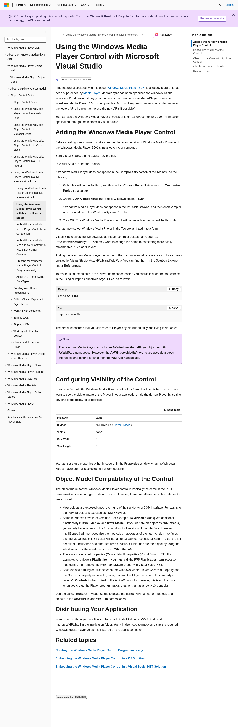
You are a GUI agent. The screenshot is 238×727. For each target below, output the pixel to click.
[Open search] (220, 5)
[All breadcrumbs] (59, 35)
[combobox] (25, 40)
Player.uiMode (122, 424)
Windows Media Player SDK (125, 87)
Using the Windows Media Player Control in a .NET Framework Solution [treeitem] (31, 193)
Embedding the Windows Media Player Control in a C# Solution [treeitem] (31, 229)
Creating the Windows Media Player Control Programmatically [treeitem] (29, 265)
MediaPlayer (91, 93)
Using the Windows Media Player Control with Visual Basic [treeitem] (28, 145)
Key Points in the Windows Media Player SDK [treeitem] (26, 419)
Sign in (230, 4)
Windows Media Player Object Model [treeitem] (27, 79)
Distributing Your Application (209, 66)
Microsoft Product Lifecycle (109, 16)
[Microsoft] (6, 5)
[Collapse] (45, 32)
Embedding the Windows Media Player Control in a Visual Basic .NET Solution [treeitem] (31, 247)
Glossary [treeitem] (12, 410)
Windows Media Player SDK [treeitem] (23, 47)
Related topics (201, 71)
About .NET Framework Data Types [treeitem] (30, 279)
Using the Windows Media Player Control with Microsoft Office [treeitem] (28, 129)
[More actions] (179, 35)
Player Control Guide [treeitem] (25, 102)
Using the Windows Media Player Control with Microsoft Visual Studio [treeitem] (29, 211)
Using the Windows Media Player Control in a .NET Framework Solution (103, 34)
